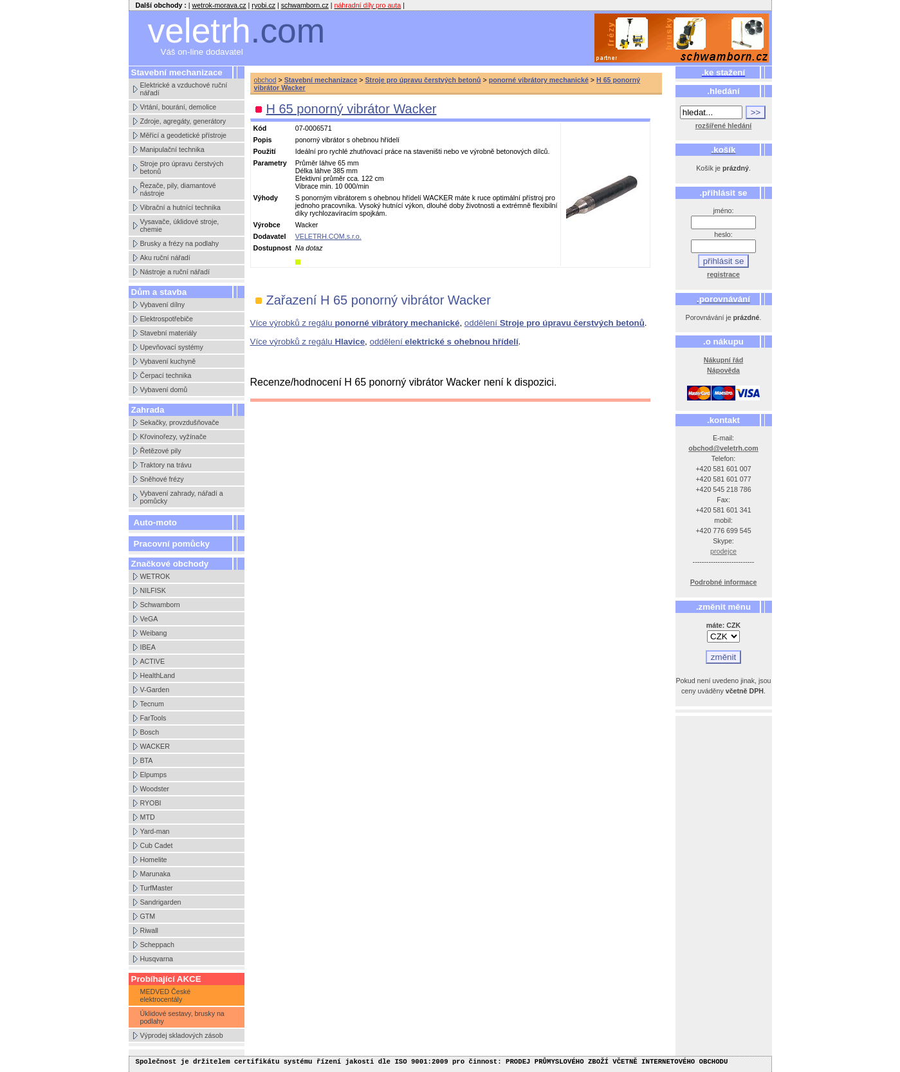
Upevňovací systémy (171, 347)
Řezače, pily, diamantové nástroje (178, 189)
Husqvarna (157, 959)
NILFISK (153, 590)
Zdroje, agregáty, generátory (183, 121)
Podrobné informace (723, 582)
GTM (148, 916)
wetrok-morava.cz (219, 5)
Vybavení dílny (162, 304)
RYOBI (150, 803)
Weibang (153, 633)
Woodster (154, 789)
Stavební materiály (168, 333)
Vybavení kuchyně (168, 361)
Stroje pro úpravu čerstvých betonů (182, 167)
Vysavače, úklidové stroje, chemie (179, 225)
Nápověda (723, 370)
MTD (147, 817)
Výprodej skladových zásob (181, 1035)
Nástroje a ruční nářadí (175, 272)
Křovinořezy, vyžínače (173, 436)
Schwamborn (160, 604)
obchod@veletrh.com (723, 448)
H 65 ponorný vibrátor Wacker (351, 109)
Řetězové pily (160, 451)
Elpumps (153, 774)
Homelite (153, 859)
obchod (265, 80)
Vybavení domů (164, 389)
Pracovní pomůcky (172, 544)
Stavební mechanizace (321, 80)
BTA (146, 760)
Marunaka (155, 874)
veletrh (237, 31)
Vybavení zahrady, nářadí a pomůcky (181, 497)
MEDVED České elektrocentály (165, 995)
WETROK (155, 576)
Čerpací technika (166, 375)
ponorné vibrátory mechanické (539, 80)
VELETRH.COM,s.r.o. (328, 236)
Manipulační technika (172, 149)
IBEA (148, 647)
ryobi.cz (263, 5)
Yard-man (155, 831)
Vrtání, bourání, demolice (178, 107)
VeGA (149, 619)
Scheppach (157, 944)
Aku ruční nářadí (165, 257)
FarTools (153, 718)
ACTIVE (152, 661)
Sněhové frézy (162, 479)
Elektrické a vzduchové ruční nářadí (184, 89)
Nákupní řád (724, 360)
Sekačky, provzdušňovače (179, 422)
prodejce (723, 551)
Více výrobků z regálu (355, 323)
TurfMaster (156, 888)
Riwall (149, 930)
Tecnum (152, 704)
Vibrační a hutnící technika (180, 207)
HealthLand (158, 675)
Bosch (150, 732)
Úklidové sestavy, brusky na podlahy (182, 1017)
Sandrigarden (160, 902)
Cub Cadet (156, 845)
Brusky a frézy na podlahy (179, 243)
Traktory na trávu (166, 465)
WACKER (155, 746)
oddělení (554, 323)
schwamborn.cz (305, 5)
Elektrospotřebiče (166, 319)
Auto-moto (155, 522)
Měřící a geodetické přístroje (183, 135)
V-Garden (155, 689)
